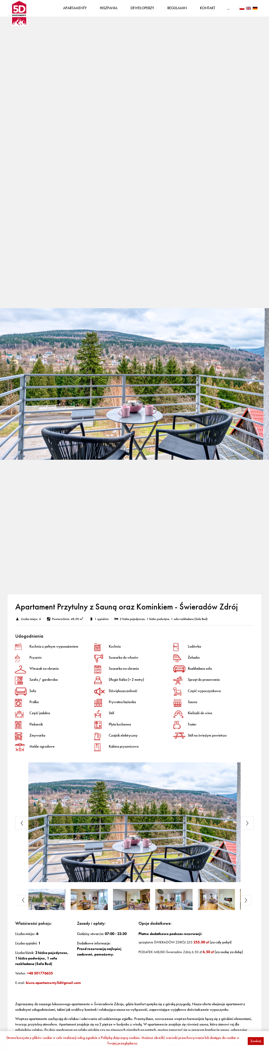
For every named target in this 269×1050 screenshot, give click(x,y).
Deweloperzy (154, 10)
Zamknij (255, 1041)
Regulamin (188, 10)
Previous (21, 827)
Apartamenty (86, 10)
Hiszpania (120, 10)
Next (247, 827)
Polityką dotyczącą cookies (120, 1037)
